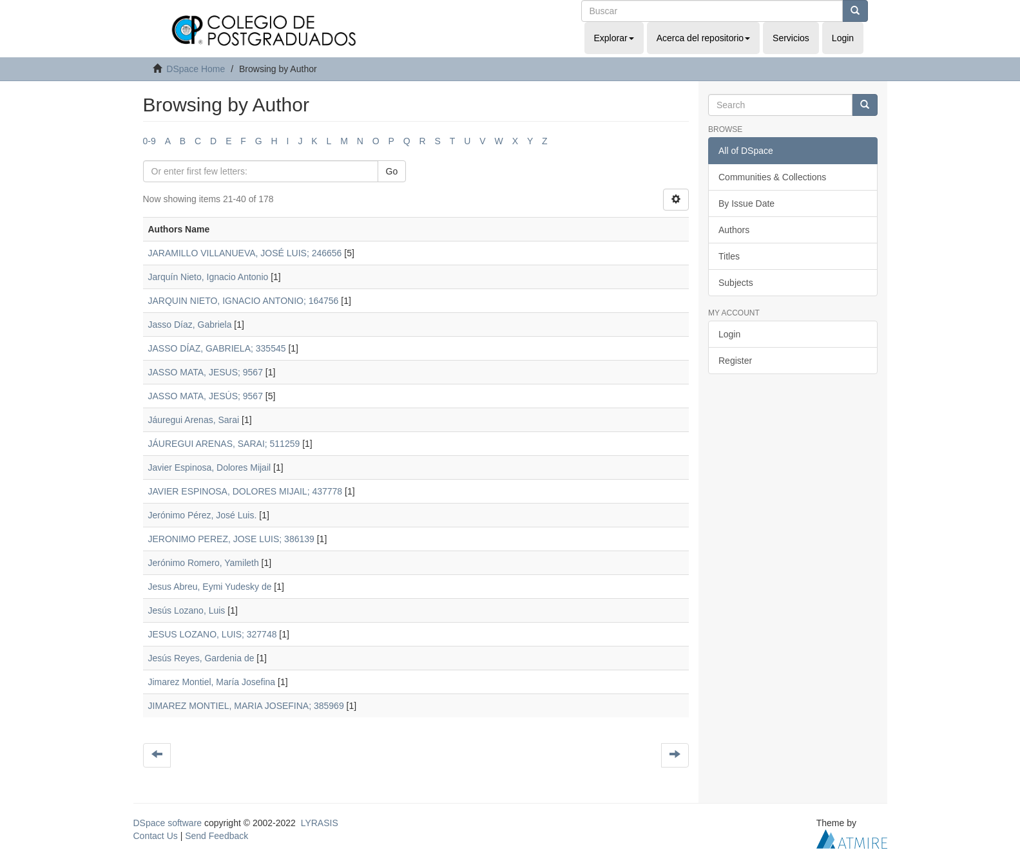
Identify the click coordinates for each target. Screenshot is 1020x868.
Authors (733, 230)
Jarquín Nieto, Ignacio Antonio (208, 277)
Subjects (735, 283)
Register (735, 360)
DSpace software (167, 823)
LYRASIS (319, 823)
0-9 (149, 141)
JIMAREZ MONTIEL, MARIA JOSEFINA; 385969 (246, 706)
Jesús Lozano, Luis (187, 610)
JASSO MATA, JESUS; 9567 (205, 372)
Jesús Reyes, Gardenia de (201, 658)
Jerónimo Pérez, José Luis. (202, 515)
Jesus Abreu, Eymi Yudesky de (210, 586)
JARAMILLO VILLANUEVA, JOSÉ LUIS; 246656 (245, 253)
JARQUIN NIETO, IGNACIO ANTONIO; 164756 (243, 301)
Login (729, 334)
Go (392, 171)
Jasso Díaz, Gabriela (190, 324)
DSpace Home (195, 69)
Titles (729, 256)
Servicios (791, 38)
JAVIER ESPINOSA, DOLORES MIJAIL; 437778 (245, 491)
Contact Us (155, 836)
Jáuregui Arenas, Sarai (194, 420)
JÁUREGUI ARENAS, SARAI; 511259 (224, 444)
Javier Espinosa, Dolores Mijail (209, 467)
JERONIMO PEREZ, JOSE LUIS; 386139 (231, 539)
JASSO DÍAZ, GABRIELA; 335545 (217, 348)
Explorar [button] (614, 38)
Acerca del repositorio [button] (703, 38)
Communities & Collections (772, 177)
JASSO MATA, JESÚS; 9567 (205, 396)
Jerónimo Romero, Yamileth (203, 563)
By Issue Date (746, 203)
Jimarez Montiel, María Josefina (212, 682)
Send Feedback (216, 836)
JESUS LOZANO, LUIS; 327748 (212, 634)
